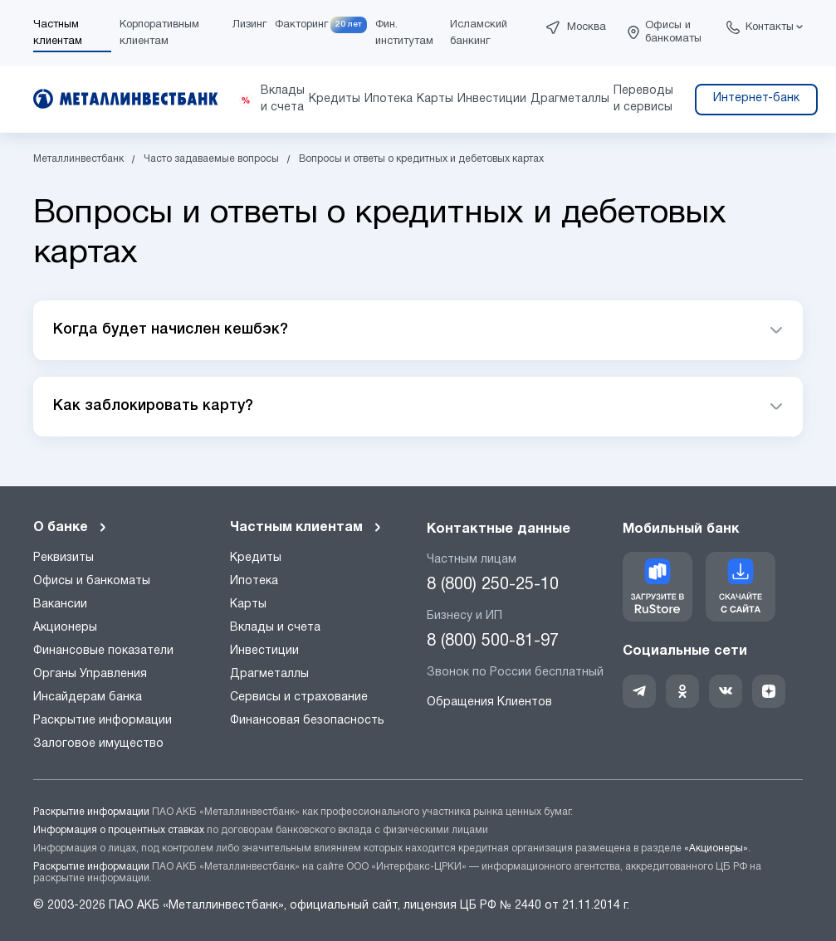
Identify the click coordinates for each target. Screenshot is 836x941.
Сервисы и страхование (299, 697)
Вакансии (60, 604)
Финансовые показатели (103, 651)
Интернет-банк (756, 98)
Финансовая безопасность (307, 720)
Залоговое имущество (98, 744)
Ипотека (254, 581)
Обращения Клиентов (489, 702)
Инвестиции (264, 651)
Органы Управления (90, 674)
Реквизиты (63, 558)
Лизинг (249, 25)
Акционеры (65, 627)
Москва (586, 27)
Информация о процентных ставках (118, 830)
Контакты (770, 27)
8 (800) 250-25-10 (493, 585)
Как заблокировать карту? (153, 405)
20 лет (348, 24)
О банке (70, 527)
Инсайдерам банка (87, 697)
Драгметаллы (269, 674)
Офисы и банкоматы (673, 32)
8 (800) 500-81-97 (493, 641)
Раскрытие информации (102, 720)
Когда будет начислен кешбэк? (170, 329)
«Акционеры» (716, 848)
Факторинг (301, 25)
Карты (248, 604)
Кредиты (255, 558)
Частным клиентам (306, 527)
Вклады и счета (275, 627)
